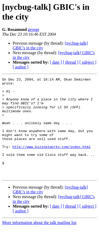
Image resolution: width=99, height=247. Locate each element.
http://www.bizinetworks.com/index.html (51, 161)
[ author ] (21, 67)
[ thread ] (70, 62)
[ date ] (56, 62)
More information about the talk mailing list (39, 242)
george (33, 29)
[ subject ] (87, 62)
